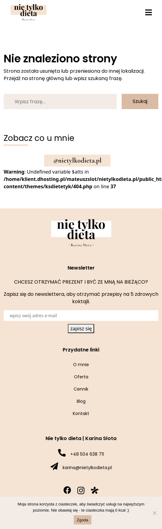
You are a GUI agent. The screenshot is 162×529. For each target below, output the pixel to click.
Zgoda (82, 520)
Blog (81, 401)
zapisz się (81, 328)
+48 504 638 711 (87, 454)
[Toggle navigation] (148, 12)
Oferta (81, 377)
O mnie (81, 365)
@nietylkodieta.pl (77, 160)
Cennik (81, 389)
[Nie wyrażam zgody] (154, 513)
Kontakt (81, 413)
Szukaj (140, 101)
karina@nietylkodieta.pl (87, 468)
